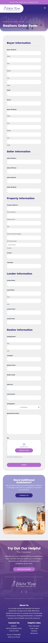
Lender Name (11, 280)
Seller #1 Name (12, 158)
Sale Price (10, 384)
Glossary (34, 631)
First (8, 63)
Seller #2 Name (11, 187)
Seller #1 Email (11, 177)
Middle (9, 71)
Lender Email (11, 318)
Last (8, 78)
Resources (34, 633)
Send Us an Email (14, 637)
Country (9, 248)
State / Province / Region (14, 234)
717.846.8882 (16, 635)
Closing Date (11, 404)
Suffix (8, 85)
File (8, 438)
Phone (9, 100)
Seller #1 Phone (11, 168)
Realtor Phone (11, 365)
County (9, 253)
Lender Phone (11, 309)
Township (10, 262)
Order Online (34, 628)
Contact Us (24, 495)
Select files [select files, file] (24, 450)
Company (10, 355)
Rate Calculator (24, 569)
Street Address (11, 212)
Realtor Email (11, 375)
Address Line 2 (11, 219)
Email (9, 90)
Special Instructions (13, 413)
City (8, 226)
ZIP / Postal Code (12, 241)
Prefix (8, 56)
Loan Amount (11, 394)
